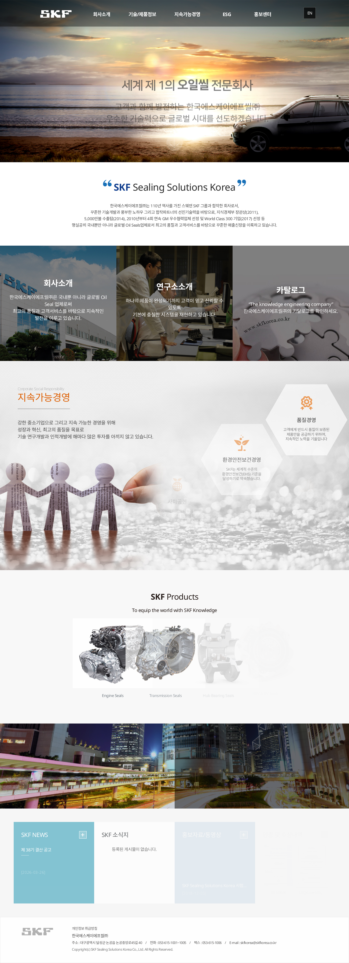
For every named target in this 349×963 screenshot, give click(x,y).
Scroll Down (174, 143)
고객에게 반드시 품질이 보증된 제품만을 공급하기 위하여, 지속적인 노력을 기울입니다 (306, 440)
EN (309, 13)
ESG (227, 14)
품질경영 (306, 425)
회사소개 (101, 14)
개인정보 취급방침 (84, 928)
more (83, 835)
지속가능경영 (187, 14)
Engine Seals (112, 695)
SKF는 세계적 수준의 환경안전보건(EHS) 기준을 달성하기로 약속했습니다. (241, 479)
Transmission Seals (165, 695)
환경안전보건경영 (241, 465)
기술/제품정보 (142, 14)
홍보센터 (262, 14)
